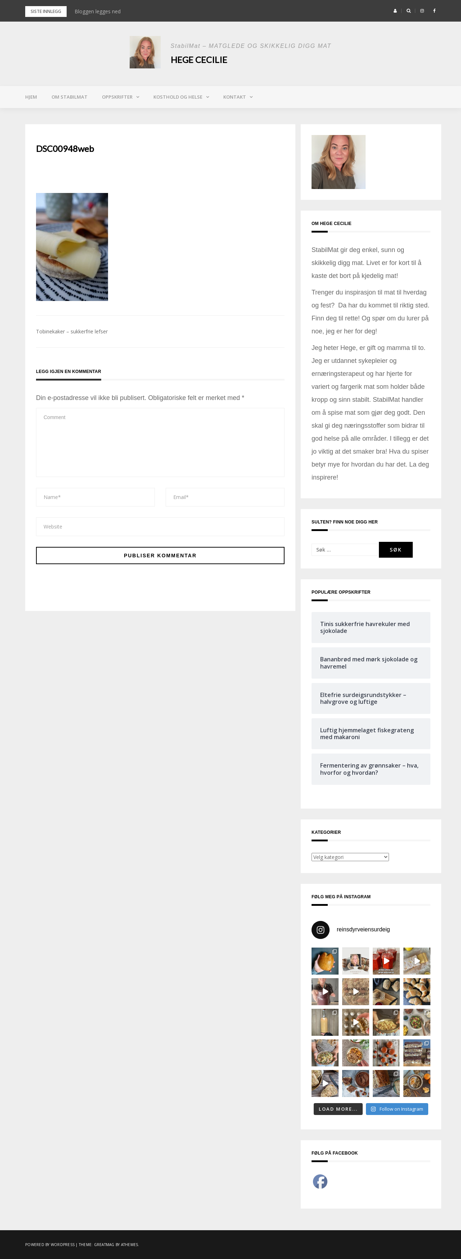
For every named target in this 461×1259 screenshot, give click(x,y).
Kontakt (234, 97)
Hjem (31, 97)
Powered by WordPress (50, 1244)
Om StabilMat (70, 97)
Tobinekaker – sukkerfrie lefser (72, 331)
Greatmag (104, 1244)
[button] (395, 11)
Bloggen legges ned (98, 11)
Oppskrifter (117, 97)
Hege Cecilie (199, 59)
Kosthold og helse (177, 97)
